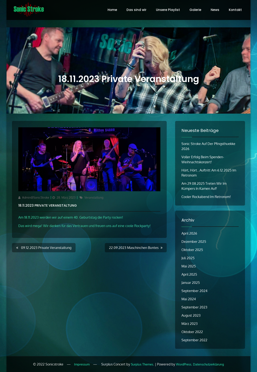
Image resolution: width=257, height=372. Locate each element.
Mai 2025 (188, 266)
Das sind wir (136, 10)
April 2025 (189, 274)
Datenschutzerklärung (208, 364)
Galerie (195, 10)
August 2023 (191, 315)
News (215, 10)
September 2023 (194, 307)
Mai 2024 (188, 299)
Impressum (82, 364)
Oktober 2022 (192, 332)
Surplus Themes (142, 364)
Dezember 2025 (193, 241)
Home (112, 10)
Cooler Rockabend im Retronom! (206, 197)
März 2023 (189, 324)
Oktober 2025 (192, 250)
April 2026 (189, 233)
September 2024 (194, 291)
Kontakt (235, 10)
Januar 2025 (190, 282)
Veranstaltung (93, 197)
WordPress (183, 364)
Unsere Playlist (168, 10)
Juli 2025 (187, 258)
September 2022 (194, 340)
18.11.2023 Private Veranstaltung (47, 205)
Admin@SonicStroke (35, 197)
